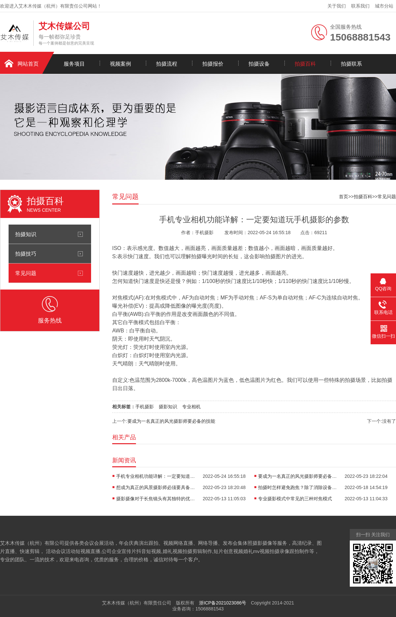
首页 (343, 196)
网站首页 (28, 64)
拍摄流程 (166, 64)
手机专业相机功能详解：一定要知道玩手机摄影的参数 (155, 476)
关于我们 (336, 6)
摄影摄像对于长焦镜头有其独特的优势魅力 (155, 498)
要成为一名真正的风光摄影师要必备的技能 (171, 421)
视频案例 (120, 64)
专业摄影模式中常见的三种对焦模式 (295, 498)
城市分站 (384, 6)
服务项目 (74, 64)
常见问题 (25, 273)
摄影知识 (168, 406)
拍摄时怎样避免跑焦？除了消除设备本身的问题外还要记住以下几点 (297, 487)
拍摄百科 (305, 64)
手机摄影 (144, 406)
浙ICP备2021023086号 (222, 602)
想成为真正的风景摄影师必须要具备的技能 (155, 487)
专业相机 (191, 406)
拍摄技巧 (25, 254)
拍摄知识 (25, 234)
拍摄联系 (351, 64)
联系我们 (360, 6)
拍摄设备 (259, 64)
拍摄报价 (212, 64)
